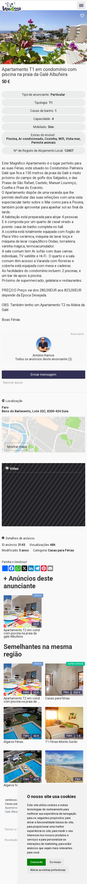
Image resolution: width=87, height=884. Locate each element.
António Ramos (43, 355)
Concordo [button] (36, 862)
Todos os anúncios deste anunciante (43, 359)
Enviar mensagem (43, 374)
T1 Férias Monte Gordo (61, 742)
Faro (26, 692)
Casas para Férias (61, 550)
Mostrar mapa (17, 447)
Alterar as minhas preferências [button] (47, 870)
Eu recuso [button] (55, 862)
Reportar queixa (13, 382)
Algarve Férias (13, 742)
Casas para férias (57, 698)
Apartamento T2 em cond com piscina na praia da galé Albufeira (22, 631)
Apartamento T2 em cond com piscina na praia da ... (22, 699)
